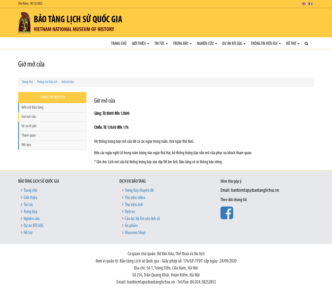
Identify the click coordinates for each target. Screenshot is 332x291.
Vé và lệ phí (29, 126)
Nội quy (26, 145)
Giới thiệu (140, 43)
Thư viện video (135, 197)
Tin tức (161, 43)
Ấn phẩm (131, 225)
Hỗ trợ (293, 43)
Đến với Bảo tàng (32, 107)
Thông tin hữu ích (266, 43)
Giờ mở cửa (67, 82)
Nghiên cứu (207, 43)
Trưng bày (182, 43)
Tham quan (29, 135)
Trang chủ (119, 43)
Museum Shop (135, 232)
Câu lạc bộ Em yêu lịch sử (142, 218)
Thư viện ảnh (134, 204)
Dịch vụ (130, 211)
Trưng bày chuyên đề (139, 190)
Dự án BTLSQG (234, 43)
